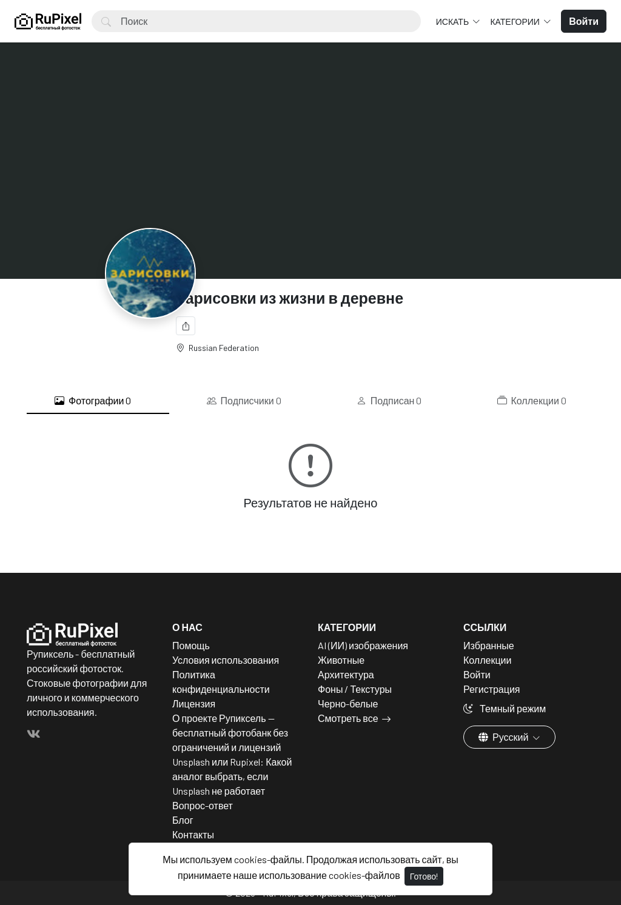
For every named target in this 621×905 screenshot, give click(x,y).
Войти (477, 674)
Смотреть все (348, 718)
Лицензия (193, 703)
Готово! (424, 876)
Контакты (193, 834)
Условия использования (225, 660)
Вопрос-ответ (202, 805)
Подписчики (244, 400)
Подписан (389, 400)
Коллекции (531, 400)
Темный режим (504, 708)
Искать (453, 21)
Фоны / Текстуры (355, 689)
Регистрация (491, 689)
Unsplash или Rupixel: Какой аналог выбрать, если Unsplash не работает (232, 776)
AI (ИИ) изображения (363, 645)
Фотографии (93, 400)
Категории (515, 21)
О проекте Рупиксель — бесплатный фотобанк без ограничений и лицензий (230, 732)
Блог (182, 820)
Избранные (488, 645)
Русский (504, 737)
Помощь (191, 645)
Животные (341, 660)
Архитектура (346, 674)
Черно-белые (348, 703)
